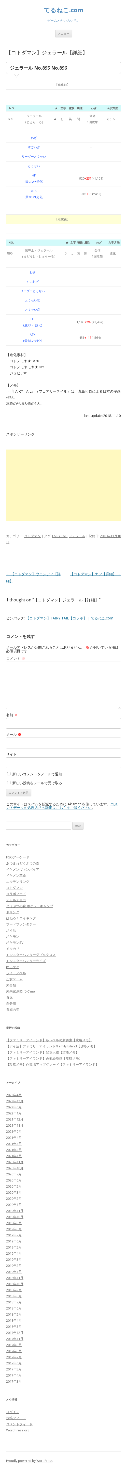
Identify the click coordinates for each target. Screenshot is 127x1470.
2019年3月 (14, 1259)
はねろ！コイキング (21, 918)
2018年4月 (14, 1320)
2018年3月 (14, 1326)
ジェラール (77, 536)
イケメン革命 (16, 875)
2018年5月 (14, 1314)
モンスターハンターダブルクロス (31, 954)
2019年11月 (14, 1210)
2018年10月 (14, 1284)
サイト (11, 754)
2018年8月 (14, 1296)
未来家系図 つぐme (20, 991)
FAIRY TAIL (59, 536)
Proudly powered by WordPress (29, 1461)
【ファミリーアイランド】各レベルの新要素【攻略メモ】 (49, 1040)
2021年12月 (14, 1119)
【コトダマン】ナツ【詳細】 (95, 573)
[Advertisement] (63, 485)
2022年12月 (14, 1101)
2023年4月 (14, 1095)
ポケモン (12, 936)
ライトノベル (16, 973)
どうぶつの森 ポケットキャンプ (29, 906)
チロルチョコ (16, 900)
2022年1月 (14, 1113)
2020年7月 (14, 1174)
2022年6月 (14, 1107)
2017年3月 (14, 1381)
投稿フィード (16, 1418)
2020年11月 (14, 1162)
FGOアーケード (17, 857)
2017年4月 (14, 1375)
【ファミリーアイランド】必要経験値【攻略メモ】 (44, 1058)
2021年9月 (14, 1131)
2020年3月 (14, 1192)
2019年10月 (14, 1217)
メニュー (63, 33)
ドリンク (12, 912)
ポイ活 (11, 930)
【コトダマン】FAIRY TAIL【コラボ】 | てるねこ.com (69, 618)
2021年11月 (14, 1125)
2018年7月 (14, 1302)
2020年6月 (14, 1180)
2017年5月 (14, 1369)
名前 (12, 714)
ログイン (12, 1412)
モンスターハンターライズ (26, 960)
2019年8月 (14, 1229)
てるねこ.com (63, 10)
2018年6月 (14, 1308)
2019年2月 (14, 1265)
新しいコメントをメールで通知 (37, 774)
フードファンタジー (21, 924)
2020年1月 (14, 1204)
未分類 (11, 985)
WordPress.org (17, 1430)
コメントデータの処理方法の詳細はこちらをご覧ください (62, 806)
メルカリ (12, 948)
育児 (9, 997)
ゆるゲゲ (12, 967)
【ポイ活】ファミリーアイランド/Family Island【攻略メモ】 (51, 1046)
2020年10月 (14, 1168)
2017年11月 (14, 1338)
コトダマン (32, 536)
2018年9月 (14, 1290)
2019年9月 (14, 1223)
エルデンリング (17, 881)
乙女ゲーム (14, 979)
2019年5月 (14, 1247)
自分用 (11, 1003)
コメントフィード (19, 1424)
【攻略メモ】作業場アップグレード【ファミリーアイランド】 (52, 1064)
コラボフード (16, 893)
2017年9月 (14, 1345)
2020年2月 (14, 1198)
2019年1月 (14, 1271)
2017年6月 (14, 1363)
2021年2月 (14, 1149)
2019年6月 (14, 1241)
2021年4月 (14, 1137)
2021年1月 (14, 1156)
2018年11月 (14, 1277)
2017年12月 (14, 1332)
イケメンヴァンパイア (22, 869)
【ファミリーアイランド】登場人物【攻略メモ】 (42, 1052)
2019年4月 (14, 1253)
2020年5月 (14, 1186)
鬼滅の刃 (12, 1009)
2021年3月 (14, 1143)
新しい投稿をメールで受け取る (37, 782)
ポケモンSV (14, 942)
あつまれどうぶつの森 (22, 863)
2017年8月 (14, 1351)
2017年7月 (14, 1357)
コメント (15, 658)
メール (13, 734)
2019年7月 (14, 1235)
